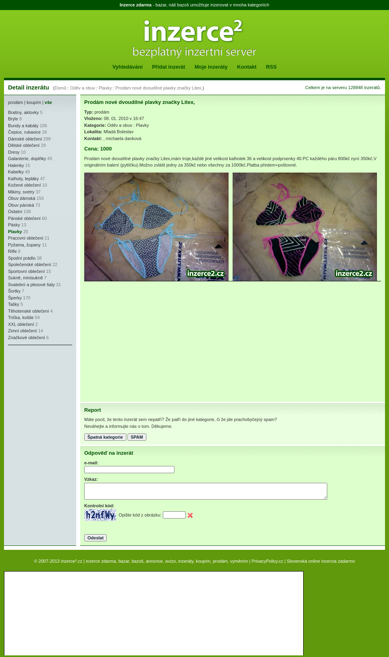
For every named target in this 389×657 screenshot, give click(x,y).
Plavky (105, 87)
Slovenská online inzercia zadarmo (321, 561)
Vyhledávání (127, 67)
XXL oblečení (21, 324)
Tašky (13, 304)
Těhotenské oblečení (28, 311)
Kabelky (16, 171)
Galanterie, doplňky (27, 158)
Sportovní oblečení (26, 271)
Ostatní (15, 211)
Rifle (12, 251)
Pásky (14, 224)
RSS (271, 67)
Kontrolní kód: (99, 505)
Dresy (14, 152)
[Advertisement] (32, 397)
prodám (15, 102)
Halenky (16, 165)
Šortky (14, 291)
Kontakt (246, 67)
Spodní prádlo (22, 258)
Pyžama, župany (24, 244)
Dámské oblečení (25, 138)
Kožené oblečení (24, 185)
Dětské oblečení (24, 145)
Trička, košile (21, 317)
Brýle (13, 118)
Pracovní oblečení (25, 238)
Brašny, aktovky (23, 112)
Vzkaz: (91, 479)
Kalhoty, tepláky (23, 178)
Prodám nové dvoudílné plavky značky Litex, (159, 87)
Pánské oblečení (24, 218)
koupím (33, 102)
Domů (60, 87)
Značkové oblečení (26, 337)
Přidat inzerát (168, 67)
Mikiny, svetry (21, 191)
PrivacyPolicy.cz (267, 561)
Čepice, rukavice (24, 132)
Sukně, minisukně (25, 277)
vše (48, 102)
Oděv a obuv (82, 87)
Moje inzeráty (210, 67)
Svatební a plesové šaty (31, 284)
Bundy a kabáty (23, 125)
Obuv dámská (21, 198)
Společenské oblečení (29, 264)
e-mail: (91, 462)
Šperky (15, 297)
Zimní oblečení (22, 330)
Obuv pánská (21, 205)
